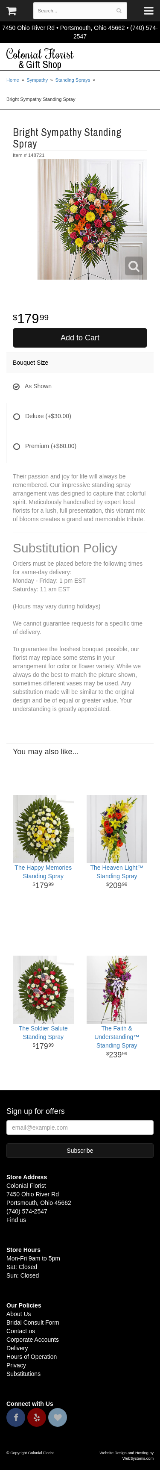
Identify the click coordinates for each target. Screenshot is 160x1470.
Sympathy (37, 80)
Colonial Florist (80, 58)
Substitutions (23, 1373)
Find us (16, 1219)
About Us (18, 1314)
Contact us (20, 1331)
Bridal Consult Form (32, 1322)
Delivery (17, 1348)
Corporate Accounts (32, 1339)
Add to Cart (80, 338)
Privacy (16, 1365)
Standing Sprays (72, 80)
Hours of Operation (31, 1356)
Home (12, 80)
